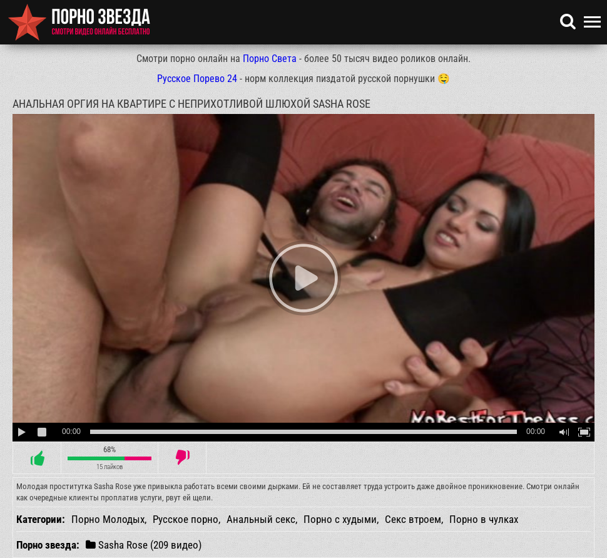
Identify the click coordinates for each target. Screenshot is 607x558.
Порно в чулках (483, 519)
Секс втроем (413, 519)
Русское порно (185, 519)
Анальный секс (261, 519)
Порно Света (270, 59)
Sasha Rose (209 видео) (143, 544)
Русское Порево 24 (197, 79)
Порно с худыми (340, 519)
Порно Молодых (108, 519)
